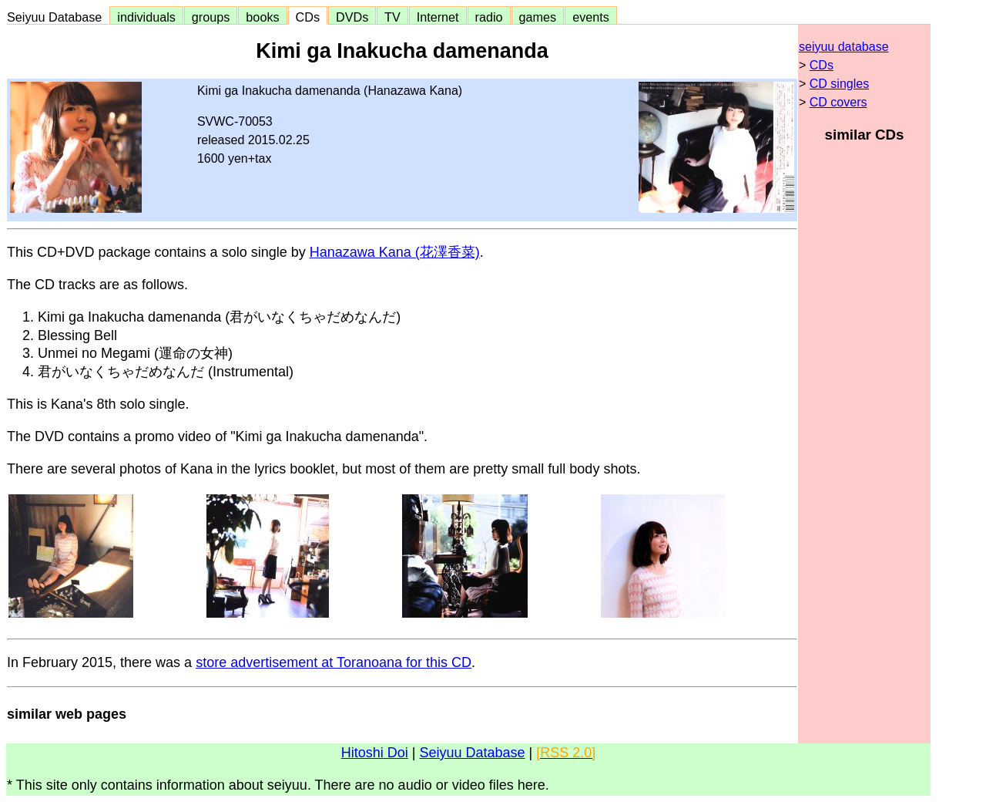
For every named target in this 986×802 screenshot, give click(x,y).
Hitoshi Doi (374, 752)
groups (211, 17)
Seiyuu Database (58, 17)
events (590, 17)
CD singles (839, 83)
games (538, 17)
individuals (146, 17)
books (262, 17)
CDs (308, 17)
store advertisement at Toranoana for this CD (333, 662)
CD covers (838, 102)
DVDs (352, 17)
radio (489, 17)
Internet (438, 17)
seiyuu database (844, 46)
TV (392, 17)
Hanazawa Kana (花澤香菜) (395, 252)
